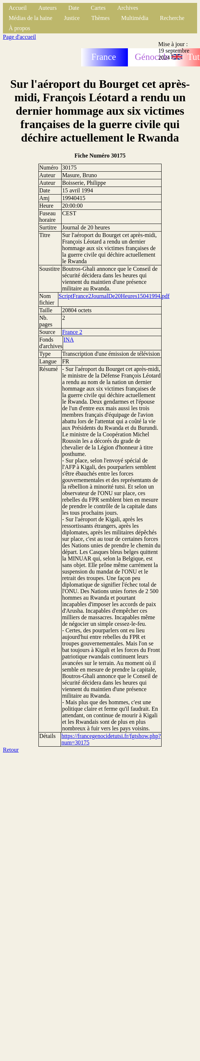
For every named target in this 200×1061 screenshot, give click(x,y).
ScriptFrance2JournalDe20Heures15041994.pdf (114, 296)
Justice (72, 18)
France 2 (72, 332)
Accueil (18, 8)
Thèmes (100, 18)
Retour (11, 750)
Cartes (98, 8)
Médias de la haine (30, 18)
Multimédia (135, 18)
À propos (19, 28)
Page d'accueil (19, 37)
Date (73, 8)
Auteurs (47, 8)
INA (68, 339)
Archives (127, 8)
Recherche (172, 18)
